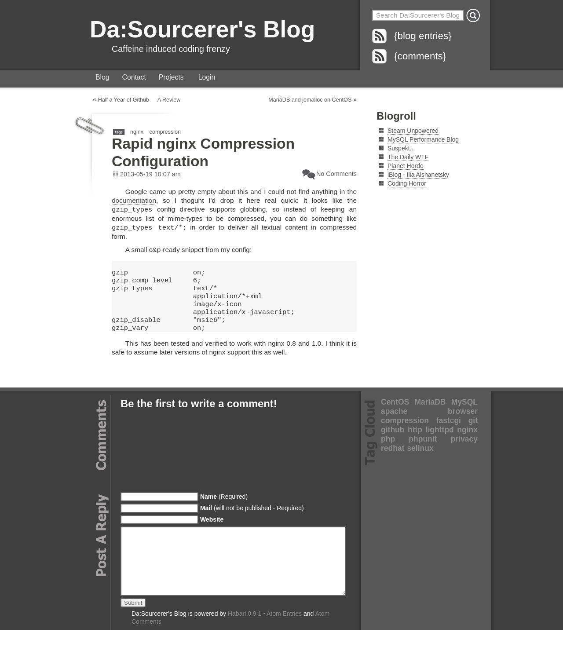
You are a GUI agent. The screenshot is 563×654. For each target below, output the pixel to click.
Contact (134, 77)
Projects (171, 77)
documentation (134, 200)
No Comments (336, 173)
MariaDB (430, 413)
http (415, 440)
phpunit (423, 450)
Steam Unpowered (413, 130)
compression (165, 132)
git (473, 431)
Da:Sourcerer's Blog (202, 29)
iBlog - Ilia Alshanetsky (418, 174)
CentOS (395, 413)
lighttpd (440, 440)
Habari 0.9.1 (244, 637)
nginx (136, 132)
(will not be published (252, 518)
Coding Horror (407, 183)
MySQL (464, 413)
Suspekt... (401, 148)
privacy (464, 450)
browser (463, 422)
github (392, 440)
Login (207, 77)
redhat (392, 459)
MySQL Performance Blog (423, 139)
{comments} (420, 56)
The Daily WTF (408, 157)
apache (394, 422)
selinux (420, 459)
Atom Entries (284, 637)
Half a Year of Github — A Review (139, 100)
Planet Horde (406, 165)
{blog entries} (423, 35)
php (388, 450)
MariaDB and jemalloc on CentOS (309, 100)
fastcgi (448, 431)
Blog (102, 77)
